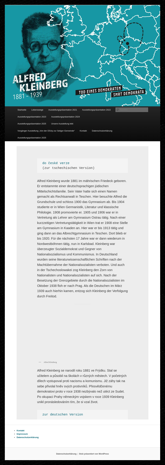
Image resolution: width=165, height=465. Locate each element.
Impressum (22, 434)
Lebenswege (37, 110)
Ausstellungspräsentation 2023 (31, 117)
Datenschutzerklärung (102, 131)
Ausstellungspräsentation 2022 (96, 110)
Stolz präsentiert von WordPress (94, 454)
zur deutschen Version (62, 414)
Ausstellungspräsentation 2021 (62, 110)
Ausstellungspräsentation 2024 (65, 117)
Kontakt (83, 131)
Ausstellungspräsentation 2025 (31, 123)
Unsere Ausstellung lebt (62, 123)
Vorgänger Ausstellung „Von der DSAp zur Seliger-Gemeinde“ (46, 131)
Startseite (21, 110)
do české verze (55, 163)
